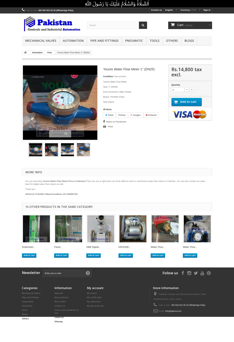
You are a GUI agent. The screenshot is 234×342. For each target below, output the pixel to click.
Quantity (175, 85)
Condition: (108, 76)
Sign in (206, 10)
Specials (58, 293)
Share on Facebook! (116, 121)
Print (110, 126)
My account (95, 288)
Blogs (189, 41)
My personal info (95, 306)
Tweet (109, 115)
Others (172, 41)
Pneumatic (134, 41)
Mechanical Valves (40, 41)
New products (61, 297)
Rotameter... (28, 247)
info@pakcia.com (173, 311)
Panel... (58, 247)
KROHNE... (124, 247)
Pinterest (151, 115)
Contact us (156, 10)
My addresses (94, 301)
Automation (73, 41)
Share (122, 115)
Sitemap (58, 321)
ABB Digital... (93, 247)
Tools (154, 41)
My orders (92, 293)
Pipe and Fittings (104, 41)
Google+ (135, 115)
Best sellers (60, 301)
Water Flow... (158, 247)
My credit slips (94, 297)
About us (59, 317)
